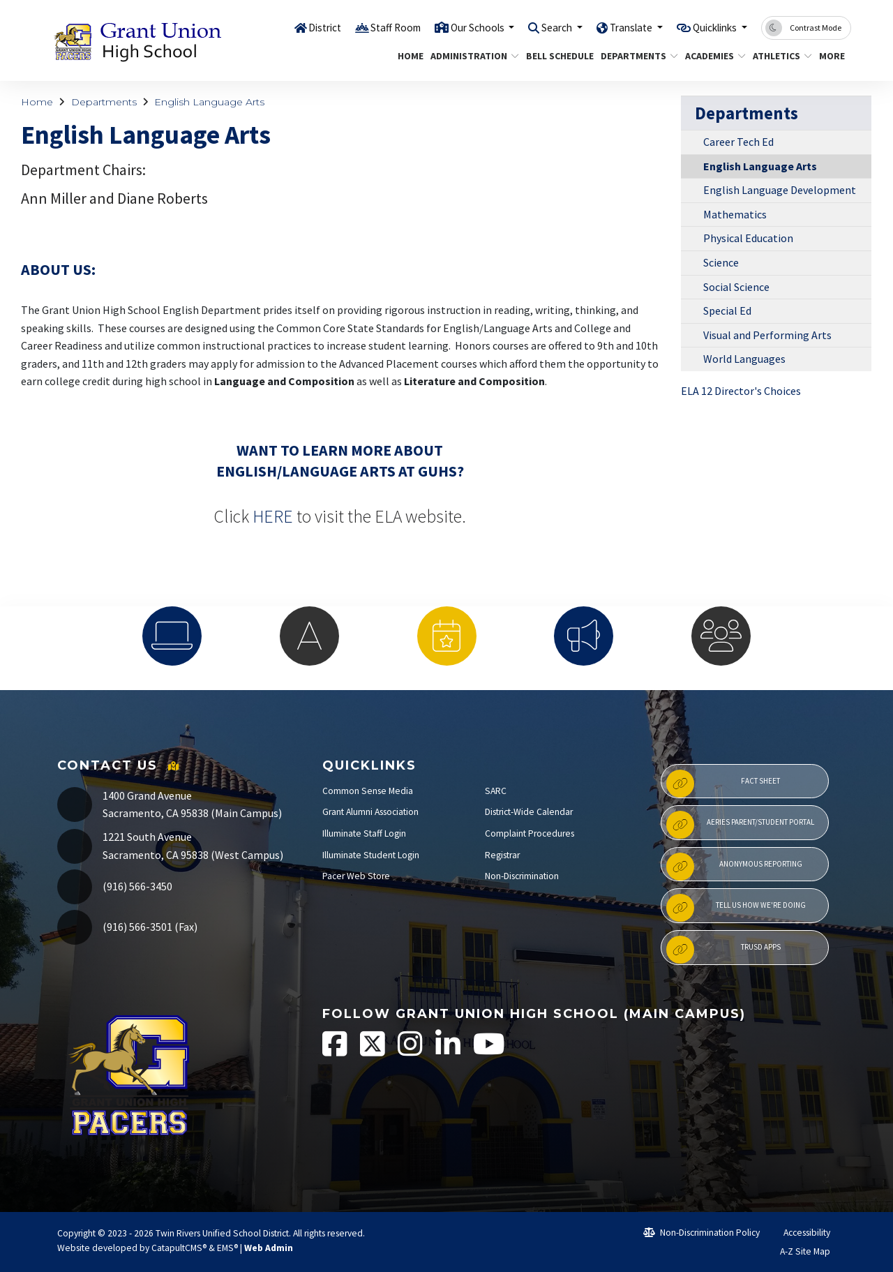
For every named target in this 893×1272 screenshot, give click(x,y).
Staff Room (358, 27)
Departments (635, 56)
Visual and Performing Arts (767, 335)
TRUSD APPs (723, 950)
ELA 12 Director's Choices (741, 391)
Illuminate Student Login (370, 855)
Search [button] (535, 27)
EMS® (227, 1248)
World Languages (744, 359)
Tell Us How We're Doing (735, 908)
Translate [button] (616, 27)
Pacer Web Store (356, 876)
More (833, 56)
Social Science (736, 287)
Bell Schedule (556, 56)
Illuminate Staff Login (364, 833)
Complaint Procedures (529, 833)
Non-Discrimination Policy (701, 1233)
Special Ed (727, 310)
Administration (469, 56)
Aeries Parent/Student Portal (740, 825)
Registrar (502, 855)
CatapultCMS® (179, 1248)
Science (721, 262)
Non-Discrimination (522, 876)
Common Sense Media (367, 791)
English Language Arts (209, 102)
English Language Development (779, 190)
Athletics (779, 56)
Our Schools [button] (448, 27)
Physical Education (748, 238)
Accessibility (800, 1233)
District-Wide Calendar (529, 812)
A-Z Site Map (797, 1251)
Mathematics (735, 214)
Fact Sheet (723, 784)
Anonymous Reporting (734, 867)
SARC (495, 791)
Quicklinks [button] (709, 27)
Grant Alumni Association (370, 812)
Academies (712, 56)
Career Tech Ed (738, 142)
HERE (273, 516)
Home (409, 56)
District (282, 27)
